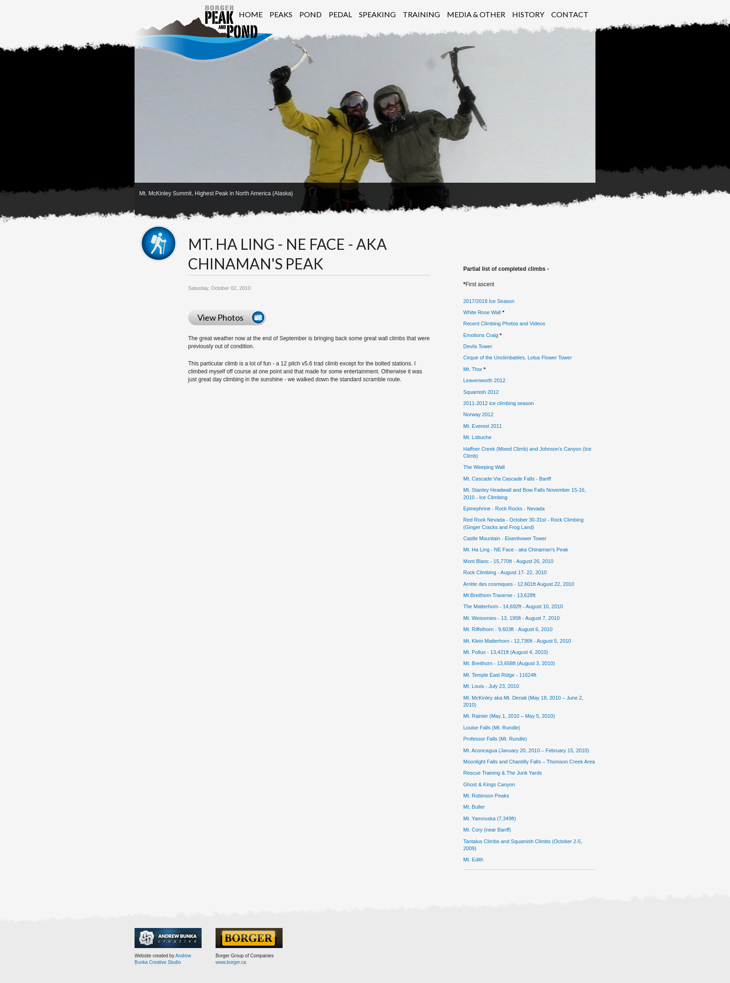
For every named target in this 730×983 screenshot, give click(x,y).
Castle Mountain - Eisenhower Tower (505, 538)
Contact (569, 14)
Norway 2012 (478, 414)
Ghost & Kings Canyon (489, 784)
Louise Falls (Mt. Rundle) (491, 727)
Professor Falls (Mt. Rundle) (495, 739)
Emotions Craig (480, 335)
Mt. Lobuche (477, 437)
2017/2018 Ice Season (488, 301)
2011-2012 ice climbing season (498, 403)
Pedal (340, 14)
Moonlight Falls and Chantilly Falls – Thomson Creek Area (529, 761)
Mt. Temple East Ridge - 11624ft (499, 675)
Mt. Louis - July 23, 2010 (491, 686)
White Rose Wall (482, 312)
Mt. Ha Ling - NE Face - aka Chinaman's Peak (515, 549)
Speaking (377, 14)
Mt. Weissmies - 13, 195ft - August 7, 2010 (511, 618)
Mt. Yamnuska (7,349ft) (489, 818)
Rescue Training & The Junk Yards (502, 773)
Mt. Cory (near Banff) (487, 829)
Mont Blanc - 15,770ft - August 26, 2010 (508, 561)
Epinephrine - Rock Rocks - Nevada (504, 508)
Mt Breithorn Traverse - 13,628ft (499, 595)
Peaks (281, 14)
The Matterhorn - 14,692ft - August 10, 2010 (513, 606)
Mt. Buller (474, 807)
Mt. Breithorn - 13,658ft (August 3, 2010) (509, 663)
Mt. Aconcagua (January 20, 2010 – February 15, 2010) (526, 750)
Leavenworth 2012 (484, 380)
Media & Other (476, 14)
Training (421, 14)
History (528, 14)
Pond (310, 14)
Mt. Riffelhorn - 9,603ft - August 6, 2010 (508, 629)
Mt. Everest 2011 (482, 426)
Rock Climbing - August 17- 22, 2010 (505, 572)
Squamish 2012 (481, 392)
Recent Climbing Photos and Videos (504, 323)
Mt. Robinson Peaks (486, 795)
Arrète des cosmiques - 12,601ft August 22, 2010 (518, 584)
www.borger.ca (231, 962)
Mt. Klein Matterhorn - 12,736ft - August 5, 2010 (517, 641)
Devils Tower (477, 346)
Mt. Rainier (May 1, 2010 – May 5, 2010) (509, 716)
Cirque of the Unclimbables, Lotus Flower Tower (517, 357)
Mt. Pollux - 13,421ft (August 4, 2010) (505, 652)
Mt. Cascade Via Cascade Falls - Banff (507, 478)
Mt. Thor (472, 369)
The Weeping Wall (484, 467)
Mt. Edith (473, 859)
